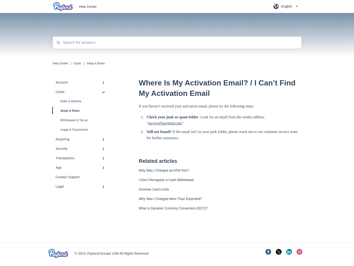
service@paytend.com (165, 123)
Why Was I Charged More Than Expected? (170, 199)
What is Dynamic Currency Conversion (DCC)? (173, 208)
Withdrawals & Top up (74, 120)
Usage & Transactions (74, 129)
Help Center (88, 7)
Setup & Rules (66, 110)
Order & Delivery (70, 101)
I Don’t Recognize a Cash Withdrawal (166, 180)
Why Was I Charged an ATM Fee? (164, 170)
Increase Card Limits (154, 189)
